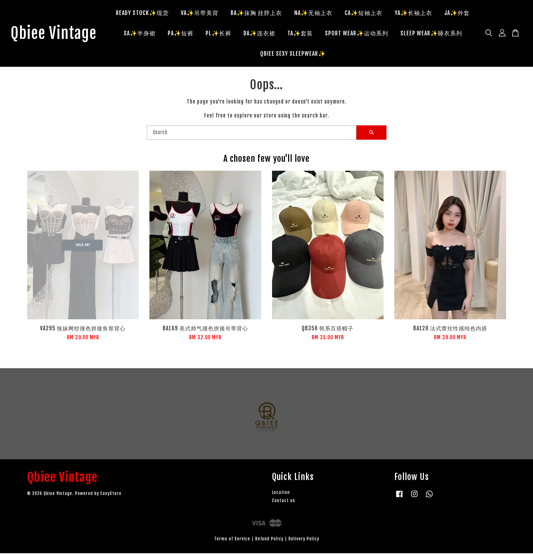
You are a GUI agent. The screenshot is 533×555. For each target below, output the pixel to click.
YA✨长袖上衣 (418, 13)
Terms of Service (232, 540)
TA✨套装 (304, 34)
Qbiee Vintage (58, 34)
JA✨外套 (461, 13)
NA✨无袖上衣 (318, 13)
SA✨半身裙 (144, 34)
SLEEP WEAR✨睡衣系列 (436, 34)
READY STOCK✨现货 (146, 13)
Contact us (283, 502)
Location (281, 494)
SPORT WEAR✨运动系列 (361, 34)
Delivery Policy (303, 540)
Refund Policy (269, 540)
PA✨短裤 (185, 34)
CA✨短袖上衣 (368, 13)
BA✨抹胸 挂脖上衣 (261, 13)
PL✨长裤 (223, 34)
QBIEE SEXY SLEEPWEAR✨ (297, 54)
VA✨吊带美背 (204, 13)
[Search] (251, 134)
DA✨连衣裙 (264, 34)
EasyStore (111, 495)
